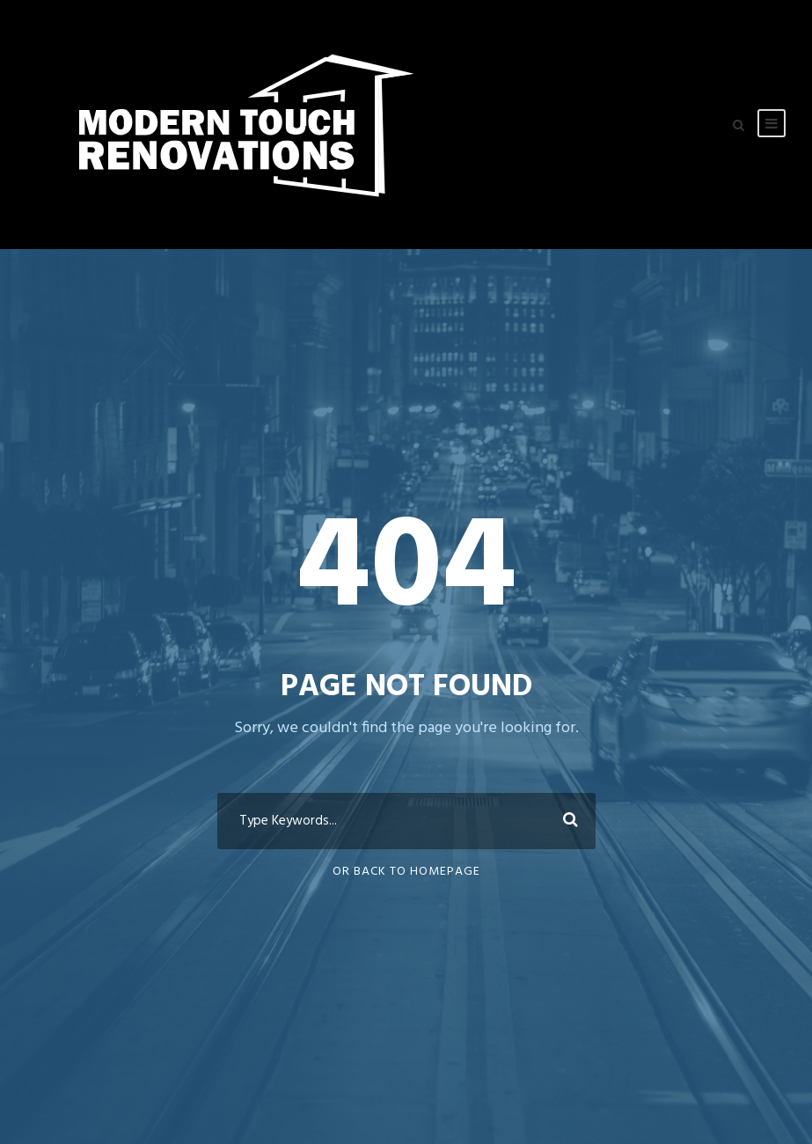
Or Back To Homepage (406, 872)
